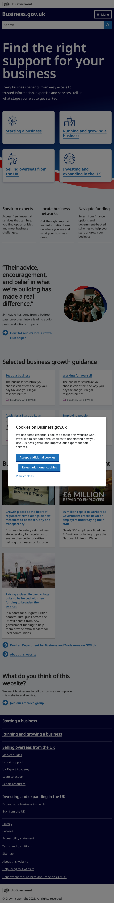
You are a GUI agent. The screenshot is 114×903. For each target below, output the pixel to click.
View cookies (25, 476)
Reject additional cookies (39, 467)
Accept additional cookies (37, 457)
